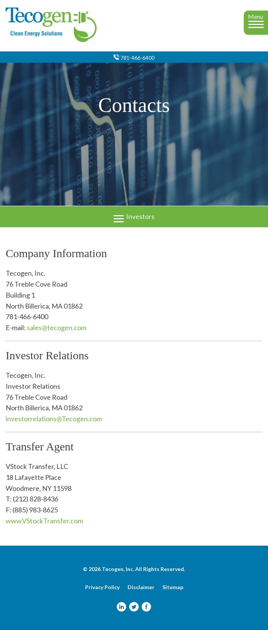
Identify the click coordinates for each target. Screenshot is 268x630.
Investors (134, 215)
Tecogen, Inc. (118, 569)
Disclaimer (141, 587)
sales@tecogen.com (56, 327)
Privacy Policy (102, 587)
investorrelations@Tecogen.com (54, 418)
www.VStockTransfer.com (44, 521)
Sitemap (172, 587)
